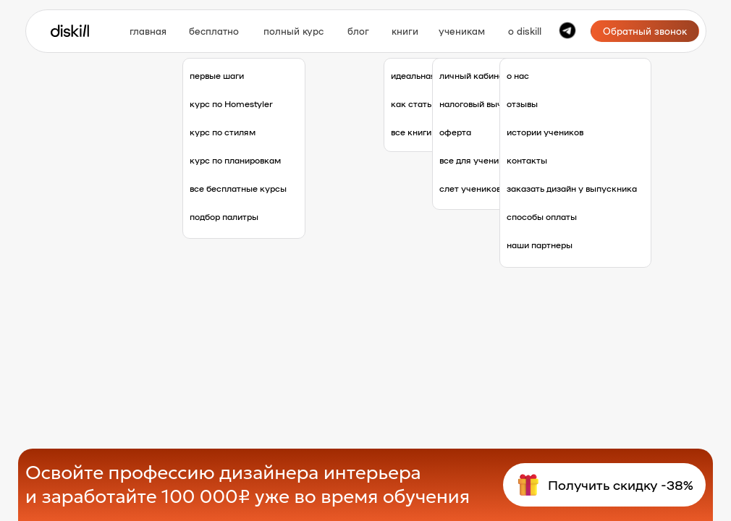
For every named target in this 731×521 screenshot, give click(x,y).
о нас (518, 75)
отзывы (522, 103)
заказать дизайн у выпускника (572, 188)
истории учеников (545, 132)
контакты (527, 160)
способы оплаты (542, 216)
